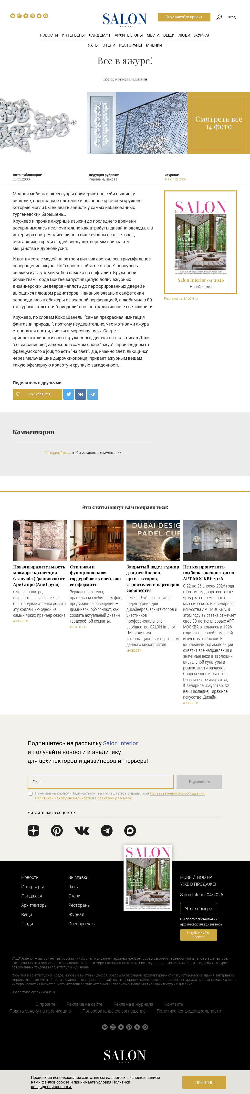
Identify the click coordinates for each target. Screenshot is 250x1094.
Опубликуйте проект (184, 17)
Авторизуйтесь (57, 453)
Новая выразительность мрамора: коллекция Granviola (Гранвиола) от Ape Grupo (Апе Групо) (39, 575)
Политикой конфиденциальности (63, 798)
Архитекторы (129, 35)
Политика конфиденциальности (189, 1011)
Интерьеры (73, 35)
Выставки (78, 877)
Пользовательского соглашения (177, 793)
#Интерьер (78, 627)
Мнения (154, 45)
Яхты (93, 45)
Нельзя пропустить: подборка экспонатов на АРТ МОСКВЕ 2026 (208, 572)
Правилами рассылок (113, 798)
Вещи (169, 35)
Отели (109, 45)
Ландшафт (100, 35)
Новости (49, 35)
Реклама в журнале (133, 1004)
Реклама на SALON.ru (181, 298)
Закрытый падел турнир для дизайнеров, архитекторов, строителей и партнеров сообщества (152, 578)
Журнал (202, 35)
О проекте (45, 1004)
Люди (184, 35)
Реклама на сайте (84, 1004)
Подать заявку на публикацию (40, 1011)
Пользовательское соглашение (114, 1011)
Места (153, 35)
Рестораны (130, 45)
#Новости (20, 621)
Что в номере (198, 908)
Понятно (204, 1082)
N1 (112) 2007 (176, 179)
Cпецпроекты (82, 923)
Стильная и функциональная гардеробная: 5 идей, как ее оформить (95, 575)
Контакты (174, 1004)
